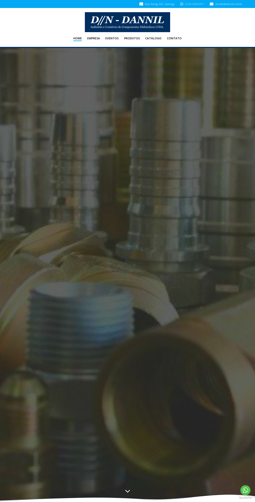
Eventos (112, 38)
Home (77, 38)
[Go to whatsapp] (245, 490)
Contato (174, 38)
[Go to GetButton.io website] (245, 498)
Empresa (93, 38)
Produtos (132, 38)
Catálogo (153, 38)
